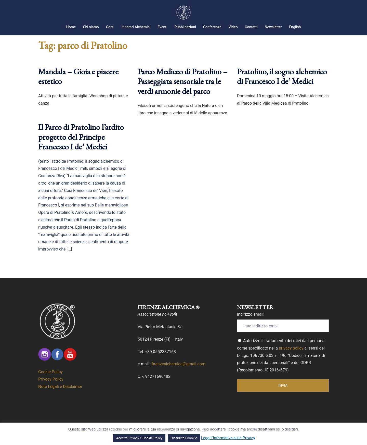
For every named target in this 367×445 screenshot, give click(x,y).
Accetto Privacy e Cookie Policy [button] (139, 438)
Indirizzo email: (250, 320)
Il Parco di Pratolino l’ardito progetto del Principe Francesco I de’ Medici (81, 143)
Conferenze (212, 27)
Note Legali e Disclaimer (60, 393)
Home (71, 27)
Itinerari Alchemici (136, 27)
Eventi (162, 27)
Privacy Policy (50, 385)
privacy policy (291, 354)
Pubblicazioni (185, 27)
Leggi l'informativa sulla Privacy (228, 438)
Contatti (251, 27)
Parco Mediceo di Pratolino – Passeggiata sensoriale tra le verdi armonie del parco (183, 88)
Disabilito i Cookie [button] (184, 438)
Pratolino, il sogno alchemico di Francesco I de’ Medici (282, 83)
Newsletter (273, 27)
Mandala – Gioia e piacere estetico (78, 83)
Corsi (110, 27)
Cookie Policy (50, 378)
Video (233, 27)
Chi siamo (91, 27)
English (295, 27)
